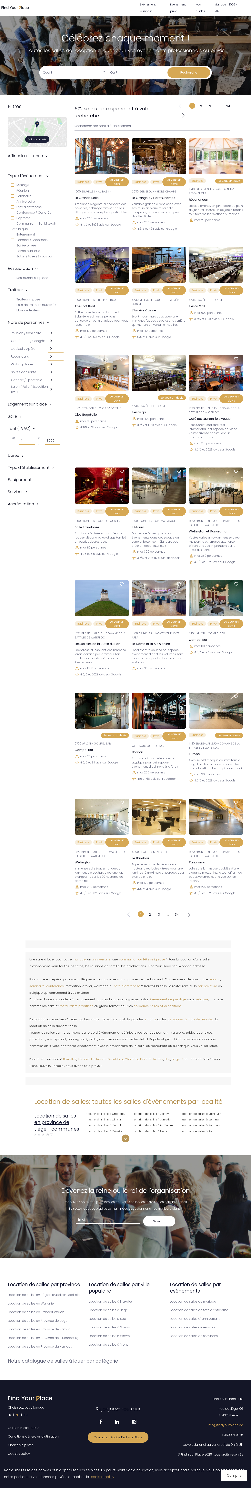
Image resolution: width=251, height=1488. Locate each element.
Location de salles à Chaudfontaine (106, 1113)
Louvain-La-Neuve (92, 1059)
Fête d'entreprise (26, 207)
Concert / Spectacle (29, 240)
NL (17, 1415)
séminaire (37, 986)
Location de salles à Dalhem (103, 1137)
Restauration (20, 268)
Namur (158, 1059)
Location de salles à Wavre (109, 1336)
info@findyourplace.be (225, 1425)
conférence (55, 986)
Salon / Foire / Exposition (32, 256)
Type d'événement (26, 175)
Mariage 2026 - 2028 (226, 8)
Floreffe (146, 1059)
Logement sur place (27, 404)
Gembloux (115, 1059)
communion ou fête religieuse (142, 959)
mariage (79, 959)
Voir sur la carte (37, 139)
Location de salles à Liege (150, 1131)
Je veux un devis (117, 182)
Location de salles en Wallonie (31, 1303)
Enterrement (23, 234)
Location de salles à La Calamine (154, 1125)
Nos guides (200, 8)
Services (15, 492)
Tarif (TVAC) (19, 428)
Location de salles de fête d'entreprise (199, 1310)
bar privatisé (207, 986)
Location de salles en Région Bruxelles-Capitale (44, 1295)
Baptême (21, 218)
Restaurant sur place (29, 278)
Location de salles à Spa (197, 1131)
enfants (150, 1019)
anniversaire (101, 959)
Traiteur (15, 290)
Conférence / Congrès (31, 212)
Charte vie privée (21, 1445)
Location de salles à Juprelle (152, 1119)
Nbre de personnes (26, 322)
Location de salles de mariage (193, 1301)
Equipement (20, 479)
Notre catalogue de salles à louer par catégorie (63, 1361)
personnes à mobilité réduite (189, 1019)
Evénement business (148, 8)
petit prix (201, 999)
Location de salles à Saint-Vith (201, 1113)
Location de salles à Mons (108, 1344)
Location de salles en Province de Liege (37, 1320)
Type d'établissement (29, 467)
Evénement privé (178, 8)
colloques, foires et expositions (158, 1006)
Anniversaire (23, 201)
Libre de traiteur (25, 310)
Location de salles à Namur (109, 1327)
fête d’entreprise (127, 986)
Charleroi (132, 1059)
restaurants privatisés (76, 1006)
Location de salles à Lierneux (152, 1137)
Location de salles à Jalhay (151, 1113)
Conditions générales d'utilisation (33, 1436)
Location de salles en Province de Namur (39, 1329)
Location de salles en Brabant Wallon (36, 1312)
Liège (176, 1059)
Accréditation (21, 504)
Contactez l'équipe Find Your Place (118, 1437)
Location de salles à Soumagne (202, 1125)
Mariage (20, 185)
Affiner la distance (25, 155)
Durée (13, 455)
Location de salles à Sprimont (200, 1137)
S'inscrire (159, 1221)
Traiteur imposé (25, 299)
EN (25, 1415)
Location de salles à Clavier (103, 1119)
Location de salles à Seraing (200, 1119)
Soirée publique (25, 251)
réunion (214, 979)
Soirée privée (23, 245)
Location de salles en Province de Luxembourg (43, 1338)
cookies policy (102, 1477)
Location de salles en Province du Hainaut (40, 1346)
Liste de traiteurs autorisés (33, 305)
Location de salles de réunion (192, 1327)
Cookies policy (19, 1453)
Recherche (188, 72)
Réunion (20, 190)
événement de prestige (167, 999)
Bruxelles (70, 1059)
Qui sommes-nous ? (23, 1428)
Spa (185, 1059)
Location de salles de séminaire (194, 1336)
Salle (12, 416)
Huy (167, 1059)
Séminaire (21, 196)
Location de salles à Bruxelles (111, 1301)
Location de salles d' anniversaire (195, 1318)
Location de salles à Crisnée (103, 1131)
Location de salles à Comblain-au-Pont (106, 1125)
